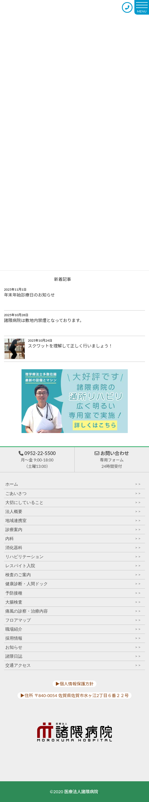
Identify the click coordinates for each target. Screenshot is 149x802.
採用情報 (73, 638)
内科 (73, 539)
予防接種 (73, 593)
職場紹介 (73, 629)
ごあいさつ (73, 493)
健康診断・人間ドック (73, 584)
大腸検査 (73, 602)
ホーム (73, 484)
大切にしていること (73, 502)
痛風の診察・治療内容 (73, 611)
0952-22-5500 (37, 459)
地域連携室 (73, 520)
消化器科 (73, 548)
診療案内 (73, 530)
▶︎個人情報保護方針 (74, 683)
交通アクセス (73, 665)
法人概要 (73, 511)
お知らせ (73, 647)
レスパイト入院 (73, 566)
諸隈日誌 (73, 656)
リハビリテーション (73, 557)
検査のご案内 (73, 575)
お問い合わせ (112, 459)
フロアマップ (73, 620)
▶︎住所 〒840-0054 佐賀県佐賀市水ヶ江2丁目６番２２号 (74, 695)
